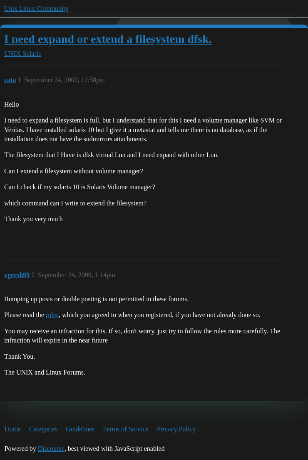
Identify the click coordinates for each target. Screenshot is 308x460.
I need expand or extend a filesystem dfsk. (108, 38)
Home (13, 428)
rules (52, 314)
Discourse (51, 448)
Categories (43, 428)
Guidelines (80, 428)
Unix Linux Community (36, 8)
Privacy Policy (176, 428)
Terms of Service (126, 428)
